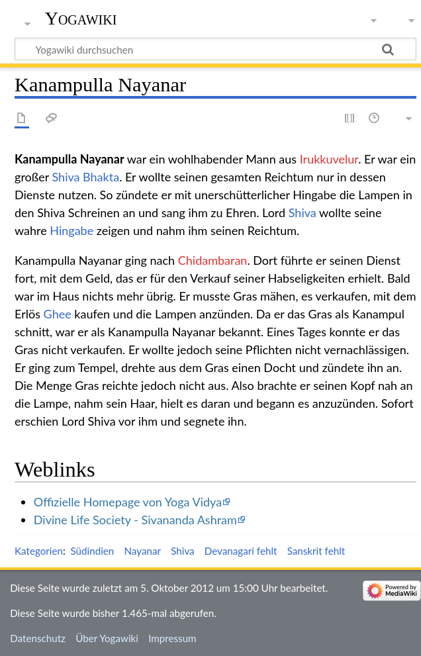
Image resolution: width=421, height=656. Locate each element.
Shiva (302, 212)
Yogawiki (81, 18)
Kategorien (39, 551)
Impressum (172, 638)
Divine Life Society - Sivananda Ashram (135, 519)
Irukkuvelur (329, 159)
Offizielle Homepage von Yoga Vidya (128, 501)
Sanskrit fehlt (316, 551)
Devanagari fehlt (241, 551)
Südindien (92, 551)
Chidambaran (213, 260)
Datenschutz (38, 638)
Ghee (57, 313)
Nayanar (142, 551)
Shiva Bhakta (86, 176)
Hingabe (71, 230)
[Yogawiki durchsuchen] (215, 49)
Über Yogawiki (106, 638)
